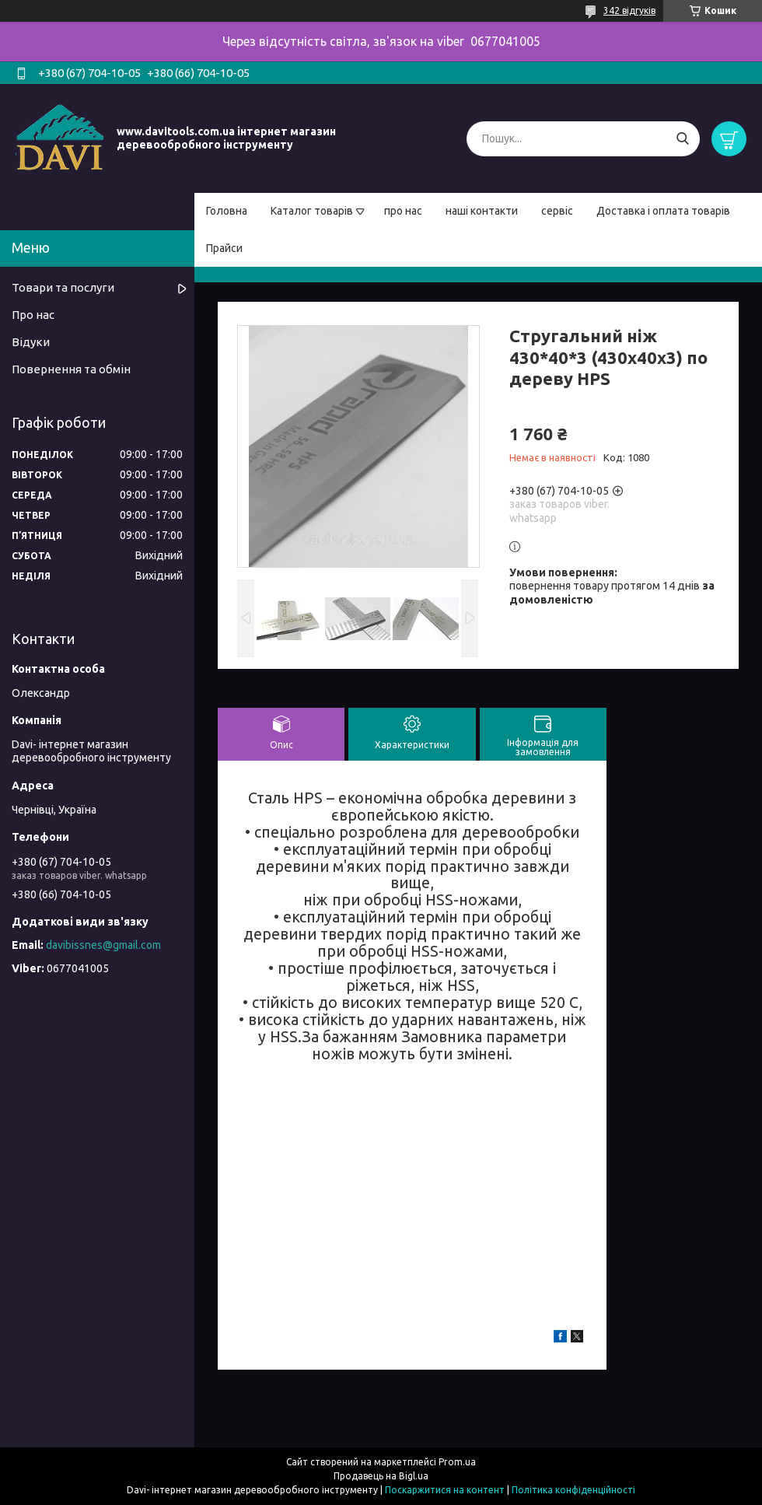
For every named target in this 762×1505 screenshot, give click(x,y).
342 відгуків (629, 10)
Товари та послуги (63, 287)
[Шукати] (682, 138)
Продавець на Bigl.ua (381, 1476)
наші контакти (482, 211)
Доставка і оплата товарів (663, 211)
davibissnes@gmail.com (103, 945)
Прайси (224, 248)
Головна (226, 211)
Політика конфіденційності (573, 1490)
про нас (403, 211)
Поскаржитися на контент (445, 1490)
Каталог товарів (312, 211)
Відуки (31, 341)
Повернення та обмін (71, 369)
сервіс (557, 211)
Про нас (33, 314)
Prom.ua (457, 1462)
